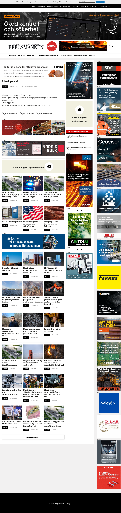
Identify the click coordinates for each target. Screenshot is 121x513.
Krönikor (76, 6)
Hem (33, 6)
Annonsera (93, 55)
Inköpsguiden (66, 55)
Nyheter (12, 55)
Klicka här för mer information (87, 2)
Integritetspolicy (105, 6)
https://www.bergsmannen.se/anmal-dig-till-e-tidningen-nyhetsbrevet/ (27, 105)
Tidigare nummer (53, 6)
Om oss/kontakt (65, 6)
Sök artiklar (41, 6)
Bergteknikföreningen (89, 6)
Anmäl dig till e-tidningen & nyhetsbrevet (43, 55)
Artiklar (21, 55)
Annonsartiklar (80, 55)
